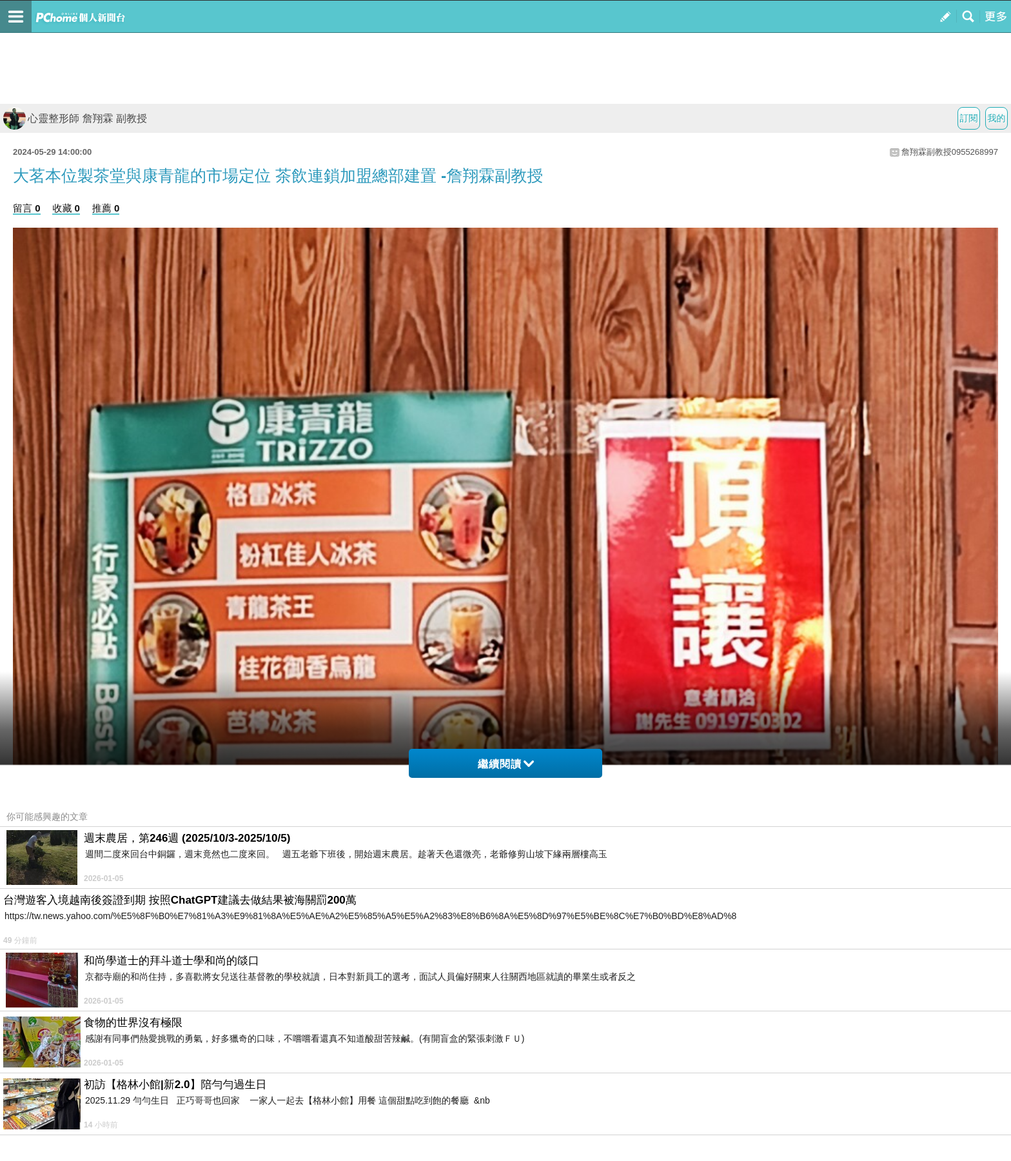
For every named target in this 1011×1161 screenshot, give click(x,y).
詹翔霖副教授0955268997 (949, 152)
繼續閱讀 (506, 764)
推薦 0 (106, 208)
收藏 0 (66, 208)
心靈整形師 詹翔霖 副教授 (75, 118)
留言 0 (27, 208)
